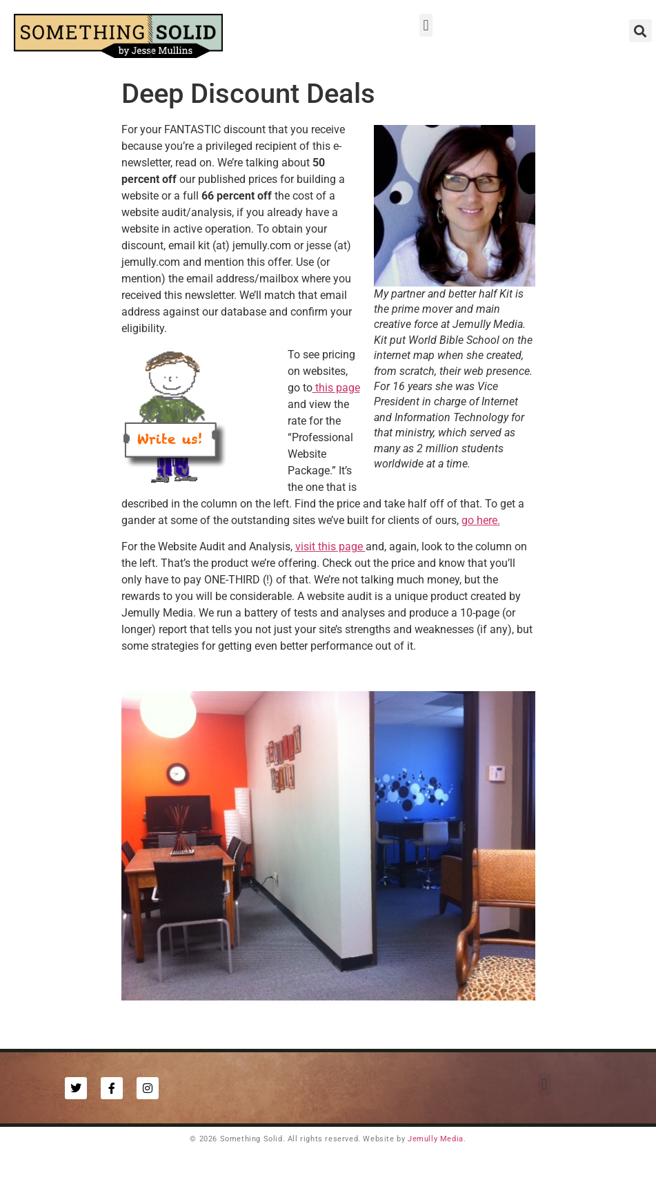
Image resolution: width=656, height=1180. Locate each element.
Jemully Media (436, 1138)
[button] (426, 25)
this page (336, 387)
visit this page (330, 546)
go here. (480, 520)
